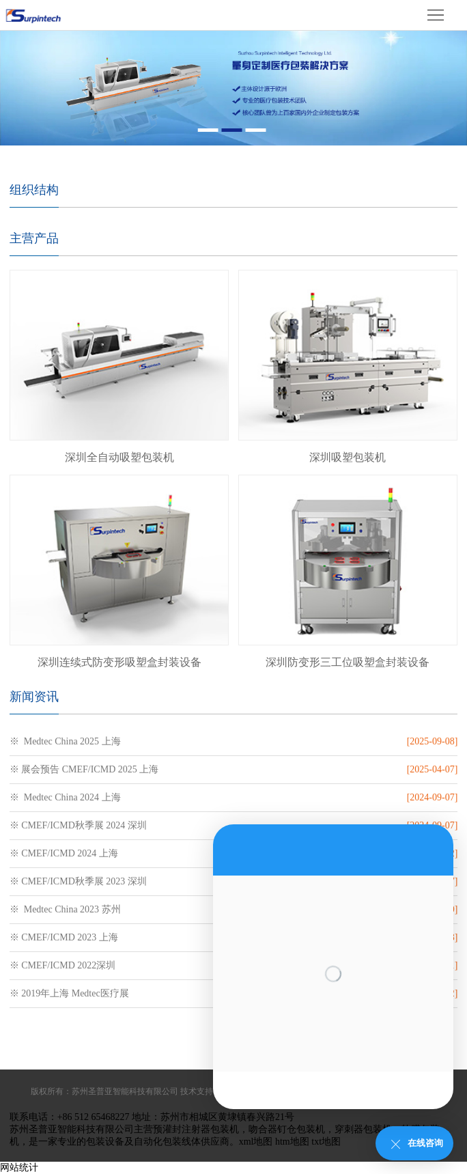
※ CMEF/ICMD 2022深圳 (63, 965)
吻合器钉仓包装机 (287, 1129)
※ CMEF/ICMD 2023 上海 (64, 937)
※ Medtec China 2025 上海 (65, 741)
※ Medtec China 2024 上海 (65, 797)
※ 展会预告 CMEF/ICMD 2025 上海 (84, 769)
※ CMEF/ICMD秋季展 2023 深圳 (78, 881)
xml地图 (256, 1141)
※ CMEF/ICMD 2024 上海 (64, 853)
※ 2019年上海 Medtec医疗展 (69, 993)
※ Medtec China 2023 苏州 (65, 909)
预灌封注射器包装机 (196, 1129)
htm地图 (292, 1141)
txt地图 (326, 1141)
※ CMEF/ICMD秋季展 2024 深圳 (78, 825)
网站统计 (19, 1167)
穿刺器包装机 (363, 1129)
